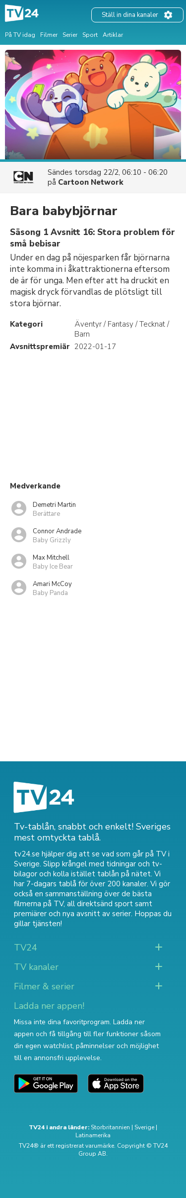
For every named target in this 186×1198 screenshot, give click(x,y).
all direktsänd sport (100, 904)
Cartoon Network (91, 182)
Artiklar (113, 35)
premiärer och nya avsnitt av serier (72, 914)
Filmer (49, 35)
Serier (69, 35)
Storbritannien (110, 1127)
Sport (90, 35)
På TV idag (20, 35)
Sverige (144, 1127)
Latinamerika (93, 1135)
